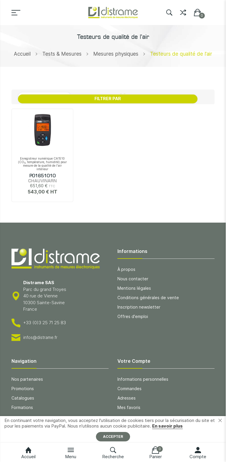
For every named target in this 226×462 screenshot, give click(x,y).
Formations (22, 407)
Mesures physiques (115, 54)
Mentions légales (134, 288)
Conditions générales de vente (148, 297)
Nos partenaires (27, 379)
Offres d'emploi (132, 316)
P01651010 (42, 176)
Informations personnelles (142, 379)
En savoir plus (167, 426)
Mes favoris (128, 407)
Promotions (22, 388)
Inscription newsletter (138, 306)
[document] (113, 429)
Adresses (126, 397)
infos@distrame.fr (40, 337)
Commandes (129, 388)
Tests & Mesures (62, 54)
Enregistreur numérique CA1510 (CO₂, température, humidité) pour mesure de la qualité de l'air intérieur (42, 164)
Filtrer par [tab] (107, 98)
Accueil (22, 54)
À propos (126, 269)
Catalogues (22, 397)
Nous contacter (132, 278)
